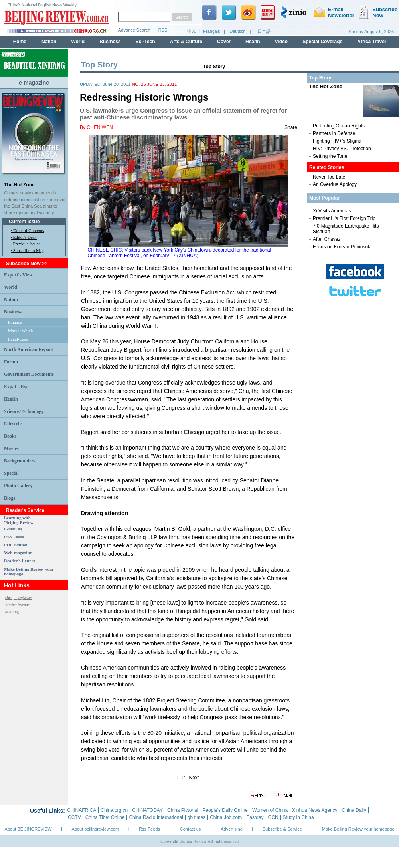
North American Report (28, 349)
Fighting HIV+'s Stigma (337, 141)
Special (11, 473)
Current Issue (24, 221)
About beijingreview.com (95, 829)
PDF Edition (16, 544)
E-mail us (13, 528)
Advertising (231, 829)
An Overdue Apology (335, 184)
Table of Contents (28, 230)
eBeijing (12, 612)
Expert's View (18, 275)
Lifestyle (13, 423)
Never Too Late (329, 177)
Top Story (214, 66)
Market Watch (20, 330)
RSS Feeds (14, 536)
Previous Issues (26, 243)
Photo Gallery (18, 485)
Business (13, 312)
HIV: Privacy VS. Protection (342, 148)
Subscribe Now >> (26, 263)
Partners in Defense (334, 133)
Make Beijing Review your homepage (358, 829)
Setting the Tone (330, 156)
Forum (11, 362)
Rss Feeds (149, 829)
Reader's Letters (19, 560)
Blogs (9, 498)
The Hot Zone (19, 185)
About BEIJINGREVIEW (28, 829)
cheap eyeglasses (18, 597)
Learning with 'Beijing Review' (19, 520)
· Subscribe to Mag (27, 250)
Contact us (190, 829)
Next (194, 777)
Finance (15, 322)
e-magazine (34, 82)
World (10, 287)
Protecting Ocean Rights (339, 126)
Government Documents (29, 374)
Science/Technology (24, 411)
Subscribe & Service (282, 829)
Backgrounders (19, 461)
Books (10, 436)
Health (11, 399)
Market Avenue (17, 605)
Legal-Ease (18, 339)
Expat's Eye (16, 386)
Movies (11, 448)
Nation (11, 299)
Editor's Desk (25, 237)
